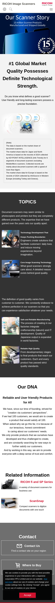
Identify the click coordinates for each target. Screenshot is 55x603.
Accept (27, 595)
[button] (4, 9)
